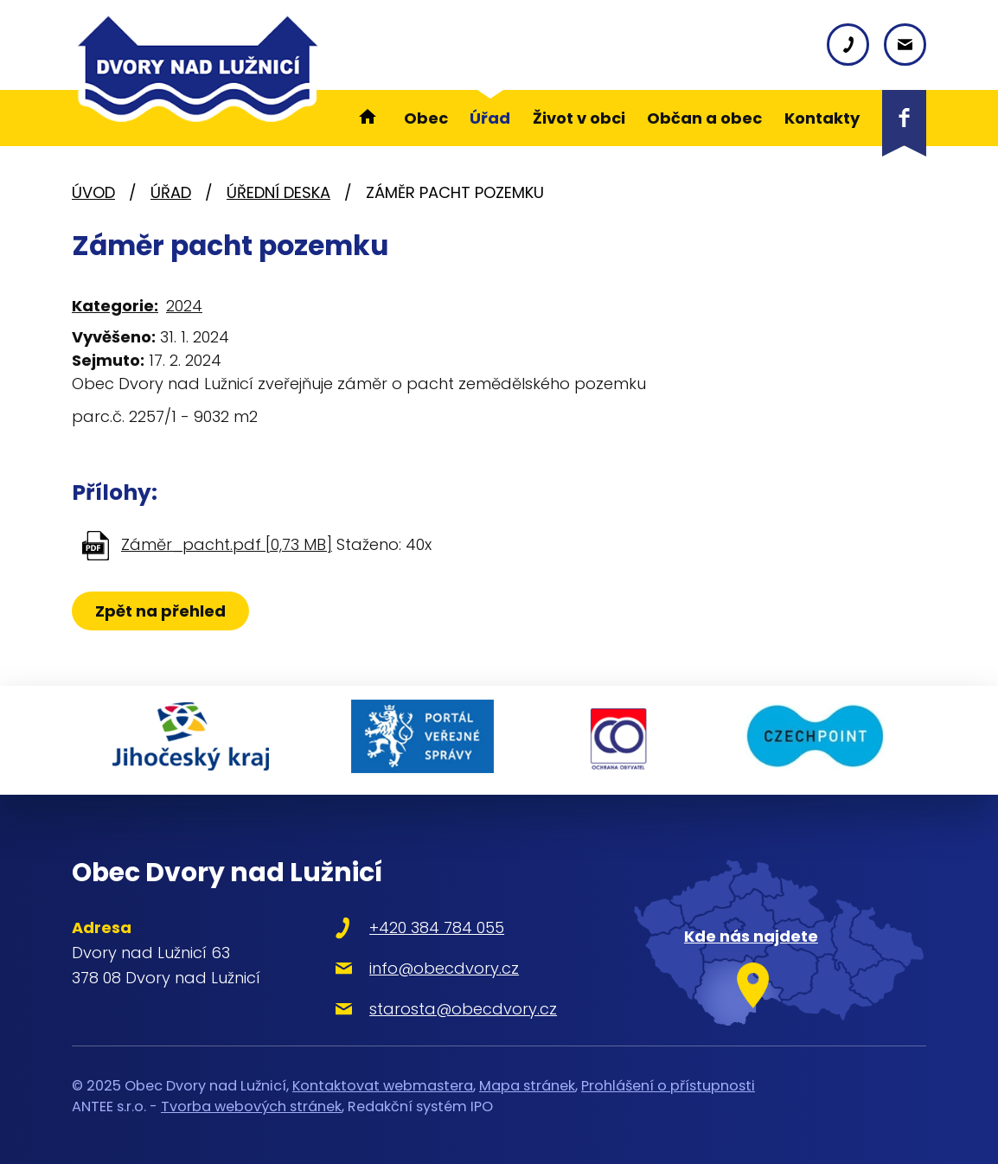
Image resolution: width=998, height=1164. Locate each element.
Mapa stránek (527, 1083)
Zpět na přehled (160, 611)
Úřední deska (278, 192)
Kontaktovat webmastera (382, 1083)
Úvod (93, 192)
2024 (184, 306)
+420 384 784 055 (432, 926)
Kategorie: (115, 306)
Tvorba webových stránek (251, 1105)
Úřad (170, 192)
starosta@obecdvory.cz (459, 1007)
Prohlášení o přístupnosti (668, 1083)
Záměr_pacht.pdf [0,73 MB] (226, 544)
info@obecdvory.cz (440, 966)
